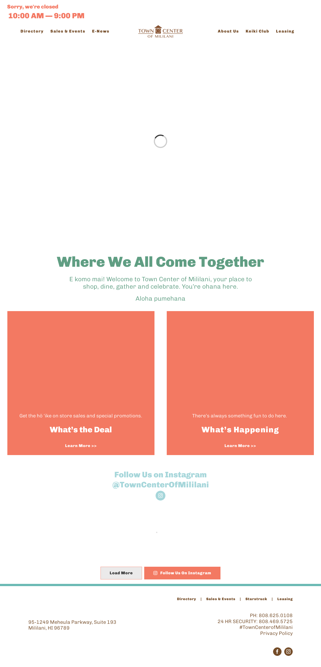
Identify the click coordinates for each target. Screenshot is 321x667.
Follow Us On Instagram (182, 573)
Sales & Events (220, 599)
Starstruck (256, 599)
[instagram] (160, 496)
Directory (186, 599)
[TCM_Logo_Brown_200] (160, 28)
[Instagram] (288, 651)
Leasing (285, 599)
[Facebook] (277, 651)
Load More (121, 573)
